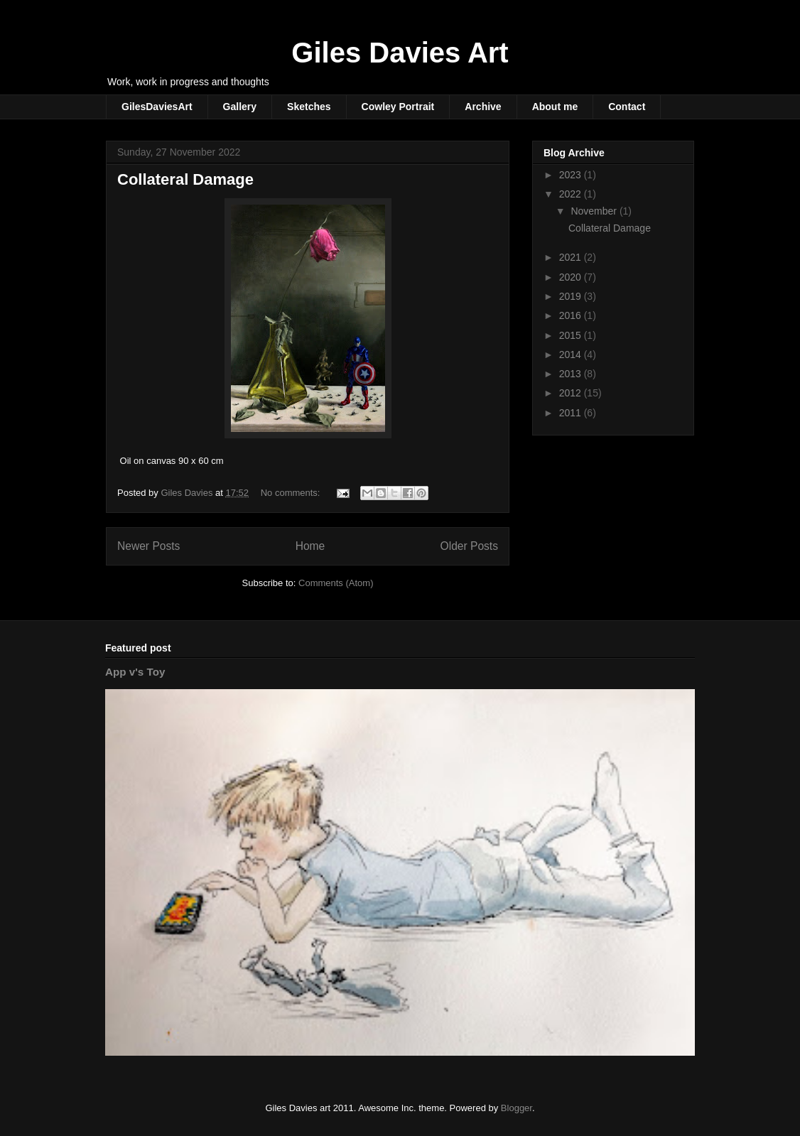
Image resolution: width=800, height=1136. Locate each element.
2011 (571, 412)
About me (555, 106)
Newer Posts (148, 546)
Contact (626, 106)
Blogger (516, 1108)
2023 (571, 174)
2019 (571, 296)
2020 (571, 277)
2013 (571, 373)
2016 (571, 315)
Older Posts (469, 546)
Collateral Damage (185, 179)
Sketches (308, 106)
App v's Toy (135, 672)
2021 (571, 257)
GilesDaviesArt (157, 106)
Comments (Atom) (335, 583)
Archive (483, 106)
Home (310, 546)
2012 (571, 393)
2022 (571, 194)
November (595, 211)
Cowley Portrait (398, 106)
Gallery (239, 106)
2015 (571, 335)
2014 (571, 354)
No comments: (292, 492)
